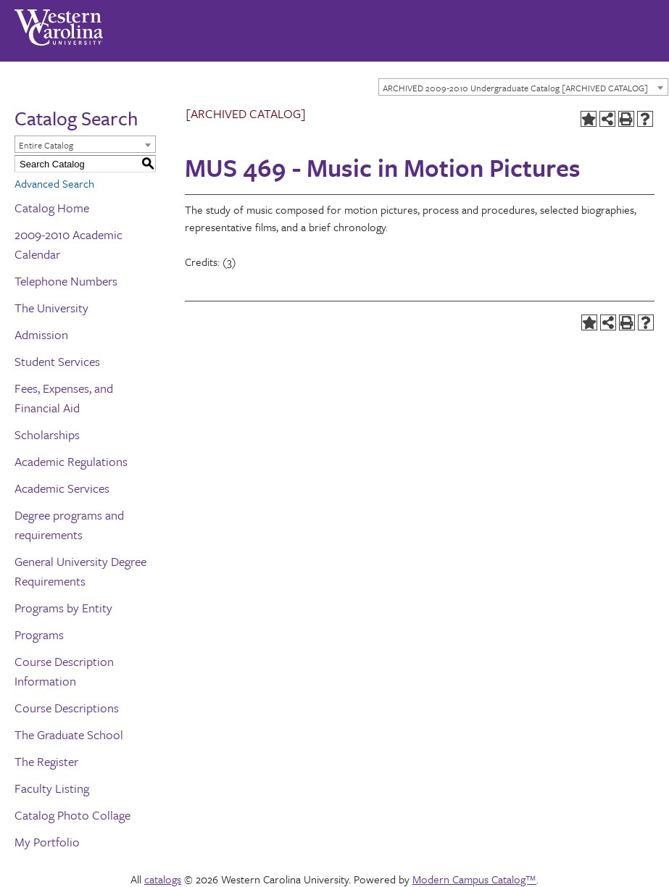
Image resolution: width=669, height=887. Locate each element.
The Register (46, 761)
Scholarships (47, 434)
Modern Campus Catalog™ (474, 879)
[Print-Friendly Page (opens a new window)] (626, 119)
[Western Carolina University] (58, 22)
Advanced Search (54, 183)
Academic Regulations (71, 461)
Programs (39, 634)
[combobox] (523, 87)
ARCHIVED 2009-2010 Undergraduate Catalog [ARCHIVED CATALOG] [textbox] (515, 87)
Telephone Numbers (65, 281)
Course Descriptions (66, 708)
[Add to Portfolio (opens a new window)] (589, 119)
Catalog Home (51, 208)
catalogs (162, 879)
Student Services (57, 361)
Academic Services (61, 488)
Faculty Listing (51, 788)
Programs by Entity (63, 608)
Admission (41, 334)
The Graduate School (68, 734)
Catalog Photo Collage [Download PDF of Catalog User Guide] (72, 815)
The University (51, 308)
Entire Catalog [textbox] (46, 144)
